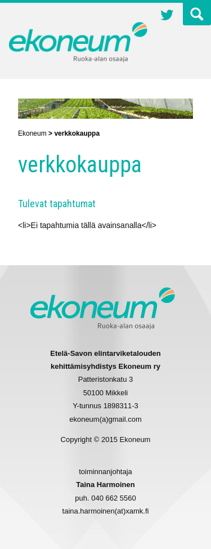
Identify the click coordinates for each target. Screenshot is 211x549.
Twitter (167, 16)
